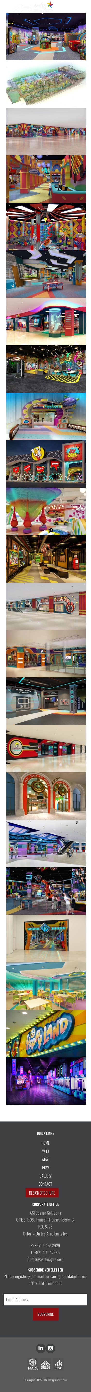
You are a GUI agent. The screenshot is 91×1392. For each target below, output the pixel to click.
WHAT (45, 1159)
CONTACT (45, 1184)
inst (50, 1348)
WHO (45, 1151)
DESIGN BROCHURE (42, 1193)
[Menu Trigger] (82, 6)
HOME (46, 1143)
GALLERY (45, 1176)
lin (41, 1348)
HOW (45, 1168)
